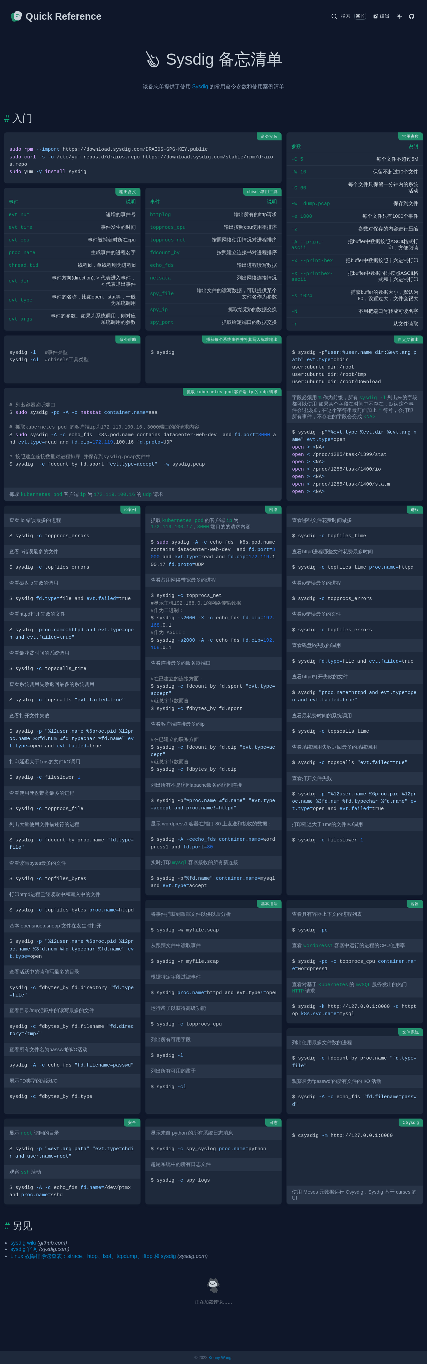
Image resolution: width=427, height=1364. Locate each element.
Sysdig (200, 86)
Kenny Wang (219, 1357)
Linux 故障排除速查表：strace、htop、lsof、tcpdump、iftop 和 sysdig (93, 1256)
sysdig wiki (23, 1243)
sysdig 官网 (24, 1249)
